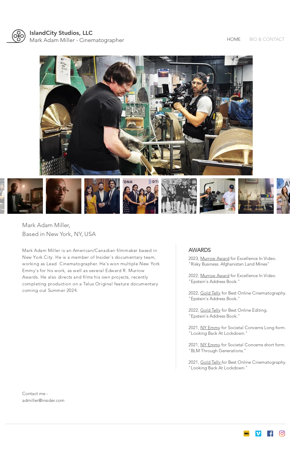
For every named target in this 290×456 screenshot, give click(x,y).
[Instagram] (282, 433)
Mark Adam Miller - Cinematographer (77, 40)
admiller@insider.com (43, 400)
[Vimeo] (258, 433)
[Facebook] (270, 433)
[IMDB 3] (246, 433)
